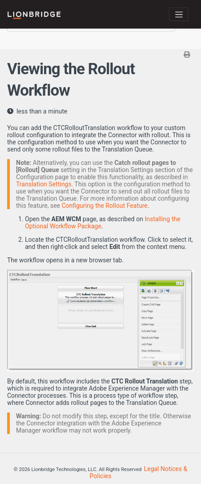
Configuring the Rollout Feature (105, 205)
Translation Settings (43, 184)
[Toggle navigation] (179, 14)
